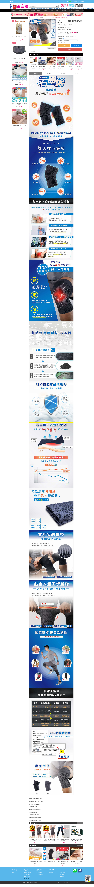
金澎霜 (91, 8)
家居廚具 (64, 10)
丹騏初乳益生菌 (35, 8)
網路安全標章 (27, 876)
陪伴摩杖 (84, 8)
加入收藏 (64, 46)
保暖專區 (27, 10)
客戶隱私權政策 (27, 872)
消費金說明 (62, 872)
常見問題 (62, 874)
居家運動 (33, 10)
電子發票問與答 (40, 874)
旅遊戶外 (71, 10)
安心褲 (81, 8)
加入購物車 (76, 46)
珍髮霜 (77, 8)
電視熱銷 (21, 10)
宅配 (65, 38)
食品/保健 (39, 10)
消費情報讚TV (14, 10)
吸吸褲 (50, 8)
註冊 (67, 1)
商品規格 (49, 73)
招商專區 (13, 872)
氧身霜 (40, 8)
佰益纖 (83, 10)
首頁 (11, 1)
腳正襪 (44, 8)
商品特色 (36, 73)
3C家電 (52, 10)
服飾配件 (46, 10)
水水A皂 (74, 8)
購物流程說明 (39, 872)
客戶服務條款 (27, 874)
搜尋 (56, 6)
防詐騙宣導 (26, 878)
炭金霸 (70, 8)
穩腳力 (67, 8)
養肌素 (88, 8)
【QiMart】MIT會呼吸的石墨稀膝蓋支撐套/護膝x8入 (56, 17)
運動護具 (42, 17)
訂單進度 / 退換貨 (52, 872)
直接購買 (70, 49)
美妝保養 (58, 10)
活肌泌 (57, 8)
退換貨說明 (62, 73)
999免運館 (77, 10)
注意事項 (76, 73)
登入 (64, 1)
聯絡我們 (62, 876)
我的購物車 (81, 1)
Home (32, 17)
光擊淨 (63, 8)
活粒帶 (47, 8)
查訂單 (75, 1)
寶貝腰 (60, 8)
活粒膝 (53, 8)
